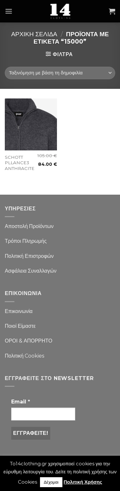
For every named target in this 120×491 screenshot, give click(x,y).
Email (20, 402)
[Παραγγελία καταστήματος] (60, 73)
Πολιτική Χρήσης (83, 482)
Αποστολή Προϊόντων (29, 226)
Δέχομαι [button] (51, 482)
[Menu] (8, 11)
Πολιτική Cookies (24, 356)
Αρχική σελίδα (34, 34)
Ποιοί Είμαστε (20, 326)
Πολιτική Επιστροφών (29, 256)
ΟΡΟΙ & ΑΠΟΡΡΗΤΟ (28, 341)
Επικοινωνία (19, 311)
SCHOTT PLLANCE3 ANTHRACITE (20, 163)
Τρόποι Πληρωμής (26, 241)
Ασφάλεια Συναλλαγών (31, 271)
